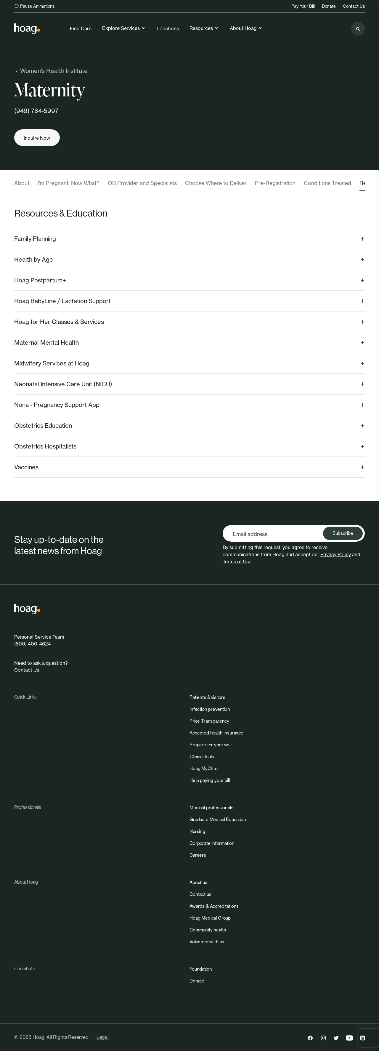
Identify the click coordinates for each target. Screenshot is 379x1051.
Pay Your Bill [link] (303, 6)
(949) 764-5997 (36, 111)
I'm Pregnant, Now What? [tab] (68, 183)
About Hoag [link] (246, 28)
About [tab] (21, 183)
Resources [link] (204, 28)
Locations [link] (168, 28)
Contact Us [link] (354, 6)
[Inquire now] (37, 137)
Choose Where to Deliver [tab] (216, 183)
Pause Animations (34, 6)
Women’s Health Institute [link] (51, 70)
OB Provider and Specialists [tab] (142, 183)
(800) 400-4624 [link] (32, 644)
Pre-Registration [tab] (275, 183)
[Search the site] (358, 29)
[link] (27, 28)
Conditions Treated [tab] (327, 183)
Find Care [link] (80, 28)
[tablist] (189, 185)
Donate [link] (329, 6)
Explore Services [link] (124, 28)
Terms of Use (237, 562)
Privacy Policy (335, 554)
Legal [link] (103, 1037)
